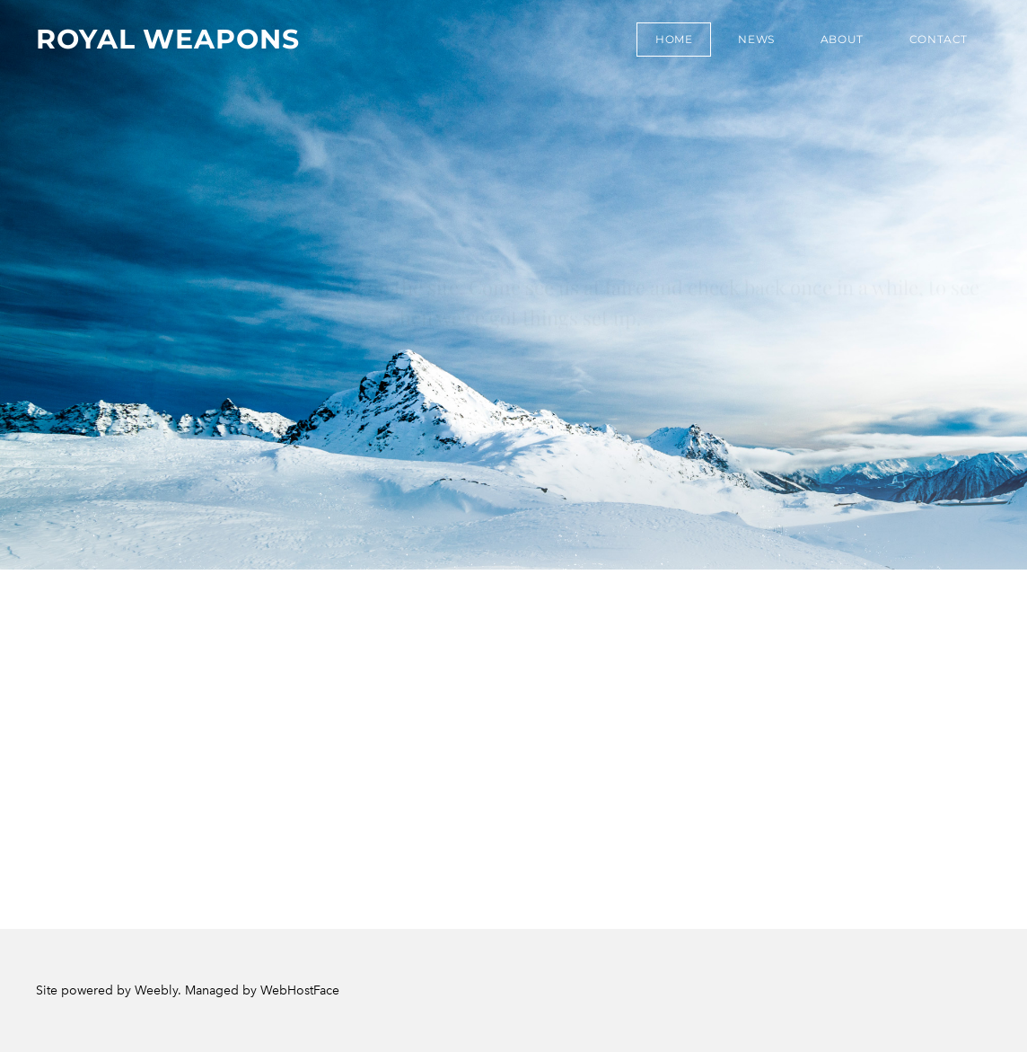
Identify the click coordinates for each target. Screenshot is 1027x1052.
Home (673, 39)
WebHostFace (299, 990)
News (756, 39)
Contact (938, 39)
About (842, 39)
